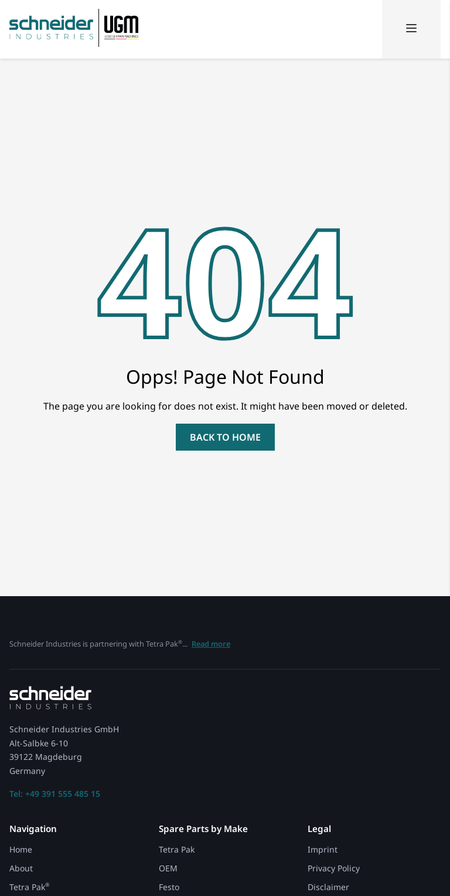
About (21, 868)
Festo (169, 886)
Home (20, 849)
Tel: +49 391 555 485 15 (54, 794)
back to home (225, 437)
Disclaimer (328, 887)
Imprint (323, 849)
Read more (211, 643)
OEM (168, 868)
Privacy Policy (334, 868)
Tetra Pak (29, 886)
